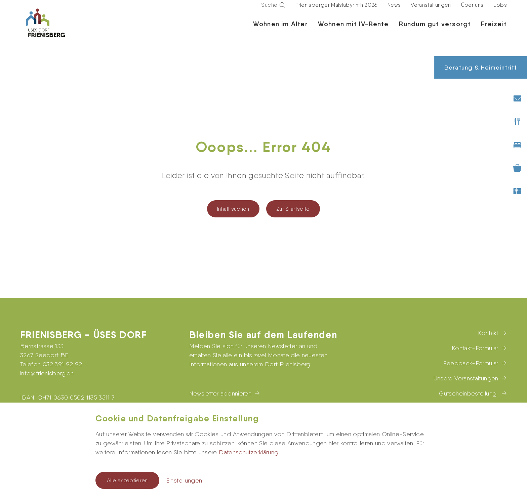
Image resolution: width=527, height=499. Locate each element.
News (394, 11)
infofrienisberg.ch (47, 373)
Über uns (472, 11)
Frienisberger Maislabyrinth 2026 (336, 11)
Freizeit (494, 30)
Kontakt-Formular (475, 347)
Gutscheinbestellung (468, 393)
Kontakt (488, 332)
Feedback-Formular (470, 363)
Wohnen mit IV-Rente (353, 30)
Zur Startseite (293, 209)
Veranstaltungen (431, 11)
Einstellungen (184, 480)
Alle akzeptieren (127, 480)
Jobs (500, 11)
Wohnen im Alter (280, 30)
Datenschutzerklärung (248, 452)
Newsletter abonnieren (220, 393)
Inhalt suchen (233, 209)
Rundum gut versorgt (435, 30)
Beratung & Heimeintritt (480, 67)
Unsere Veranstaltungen (466, 378)
